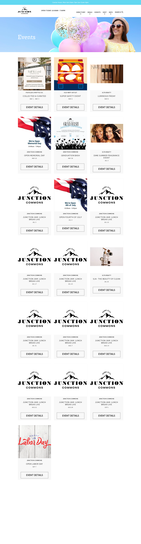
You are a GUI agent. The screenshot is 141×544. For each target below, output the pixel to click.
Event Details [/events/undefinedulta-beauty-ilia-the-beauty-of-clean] (106, 290)
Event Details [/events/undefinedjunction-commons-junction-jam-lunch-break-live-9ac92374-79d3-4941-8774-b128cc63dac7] (34, 292)
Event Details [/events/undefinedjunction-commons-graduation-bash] (70, 166)
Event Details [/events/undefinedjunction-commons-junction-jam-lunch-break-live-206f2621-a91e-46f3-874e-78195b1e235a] (34, 354)
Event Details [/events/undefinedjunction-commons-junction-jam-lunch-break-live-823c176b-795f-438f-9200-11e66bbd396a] (34, 415)
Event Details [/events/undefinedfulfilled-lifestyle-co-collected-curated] (34, 107)
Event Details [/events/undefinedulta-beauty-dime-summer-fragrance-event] (106, 169)
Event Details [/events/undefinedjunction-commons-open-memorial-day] (34, 166)
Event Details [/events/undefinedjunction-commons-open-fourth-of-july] (70, 228)
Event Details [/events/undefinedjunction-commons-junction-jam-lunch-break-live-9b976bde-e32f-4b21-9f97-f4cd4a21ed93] (70, 292)
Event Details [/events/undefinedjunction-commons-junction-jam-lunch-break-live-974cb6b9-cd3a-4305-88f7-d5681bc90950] (70, 354)
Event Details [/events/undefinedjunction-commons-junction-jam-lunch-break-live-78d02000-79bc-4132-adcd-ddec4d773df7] (106, 415)
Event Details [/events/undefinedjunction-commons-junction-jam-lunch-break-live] (34, 230)
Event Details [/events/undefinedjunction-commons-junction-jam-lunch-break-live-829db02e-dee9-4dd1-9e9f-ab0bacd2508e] (70, 415)
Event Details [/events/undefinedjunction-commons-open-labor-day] (34, 475)
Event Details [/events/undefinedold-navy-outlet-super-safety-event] (70, 107)
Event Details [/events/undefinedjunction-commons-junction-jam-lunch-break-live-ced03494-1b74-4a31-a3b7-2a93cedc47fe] (106, 354)
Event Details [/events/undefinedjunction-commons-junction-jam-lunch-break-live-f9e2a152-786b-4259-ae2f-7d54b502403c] (106, 230)
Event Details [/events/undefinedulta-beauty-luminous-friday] (106, 107)
